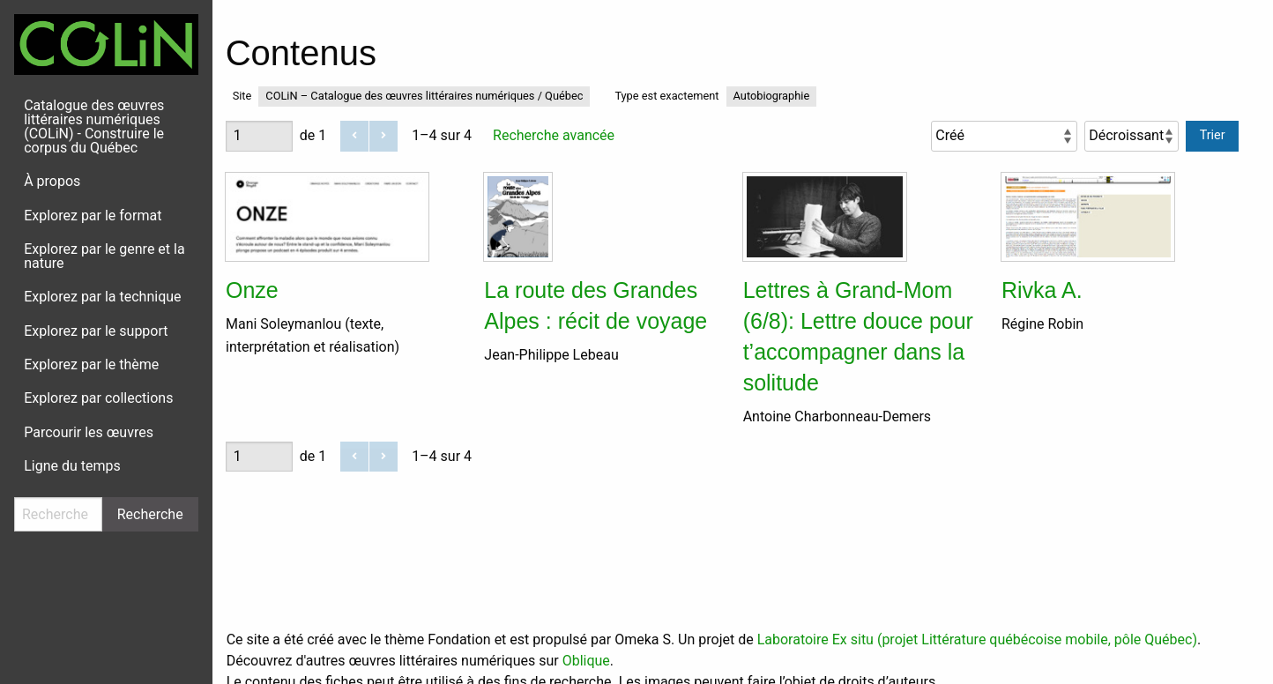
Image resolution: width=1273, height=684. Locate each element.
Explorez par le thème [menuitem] (91, 364)
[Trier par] (1004, 136)
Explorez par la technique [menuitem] (102, 296)
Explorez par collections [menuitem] (98, 398)
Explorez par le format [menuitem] (92, 215)
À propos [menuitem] (52, 181)
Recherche (150, 514)
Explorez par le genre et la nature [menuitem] (104, 256)
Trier (1212, 135)
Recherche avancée (553, 135)
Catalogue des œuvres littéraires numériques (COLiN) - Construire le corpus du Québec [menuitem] (94, 126)
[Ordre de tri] (1131, 136)
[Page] (259, 136)
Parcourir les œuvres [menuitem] (88, 432)
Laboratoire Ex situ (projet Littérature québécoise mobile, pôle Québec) (977, 639)
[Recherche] (58, 514)
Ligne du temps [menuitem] (72, 465)
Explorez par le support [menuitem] (96, 331)
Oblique (586, 660)
